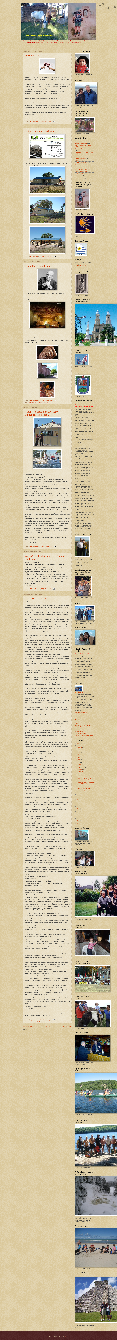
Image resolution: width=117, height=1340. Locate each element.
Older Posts (67, 1026)
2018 (78, 811)
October (80, 769)
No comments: (49, 256)
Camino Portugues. (79, 160)
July (79, 762)
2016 (78, 806)
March (79, 752)
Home (48, 1026)
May (79, 757)
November (80, 771)
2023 (78, 823)
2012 (78, 797)
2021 (78, 818)
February (80, 750)
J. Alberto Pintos (81, 692)
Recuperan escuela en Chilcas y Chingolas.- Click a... (86, 783)
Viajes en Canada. (79, 178)
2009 (78, 743)
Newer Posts (27, 1026)
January (80, 747)
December (80, 774)
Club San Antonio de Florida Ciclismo (84, 735)
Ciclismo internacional (80, 733)
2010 (78, 745)
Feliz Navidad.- (33, 55)
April (79, 754)
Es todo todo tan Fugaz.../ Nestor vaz (84, 729)
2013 (78, 799)
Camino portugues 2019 (81, 171)
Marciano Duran (79, 731)
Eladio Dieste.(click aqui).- (39, 265)
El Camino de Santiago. (81, 143)
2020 (78, 816)
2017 (78, 809)
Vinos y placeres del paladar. (82, 156)
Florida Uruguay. (79, 173)
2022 (78, 820)
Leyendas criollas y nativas (81, 162)
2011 (78, 794)
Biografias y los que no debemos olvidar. (39, 402)
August (80, 764)
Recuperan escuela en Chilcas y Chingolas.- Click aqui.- (41, 413)
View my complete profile (81, 712)
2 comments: (48, 121)
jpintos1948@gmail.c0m (81, 265)
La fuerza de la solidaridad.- (39, 131)
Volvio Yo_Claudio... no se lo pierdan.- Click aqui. (85, 779)
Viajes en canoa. (79, 167)
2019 (78, 813)
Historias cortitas (79, 141)
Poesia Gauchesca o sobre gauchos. (84, 148)
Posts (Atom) (33, 1030)
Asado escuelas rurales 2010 (82, 169)
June (79, 759)
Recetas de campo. (80, 164)
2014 (78, 801)
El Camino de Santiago (80, 158)
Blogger (66, 1336)
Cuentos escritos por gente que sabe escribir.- (40, 1021)
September (81, 767)
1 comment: (48, 589)
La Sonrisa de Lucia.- (36, 598)
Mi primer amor (79, 175)
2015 (78, 804)
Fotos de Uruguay (79, 719)
